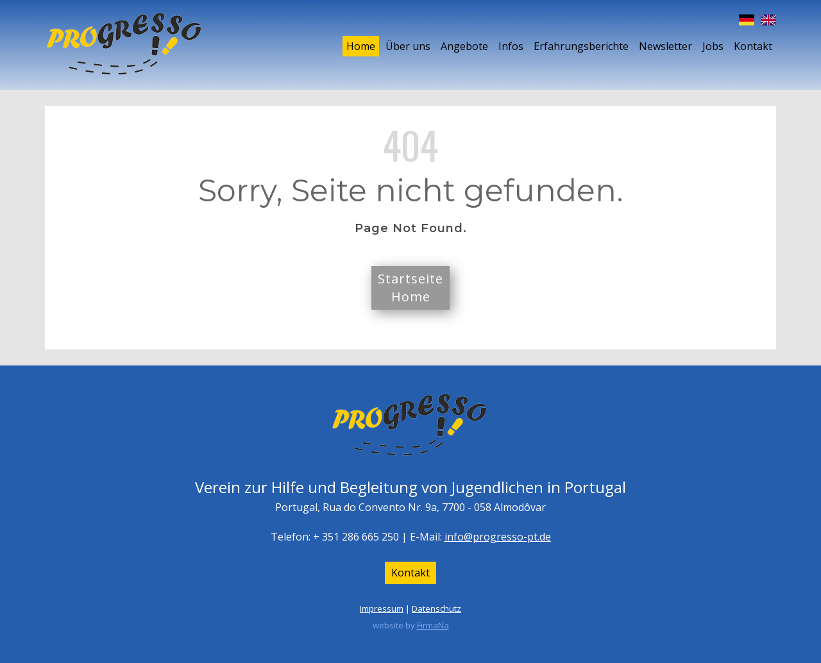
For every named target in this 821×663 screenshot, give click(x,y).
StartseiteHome (410, 287)
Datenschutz (436, 608)
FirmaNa (433, 625)
